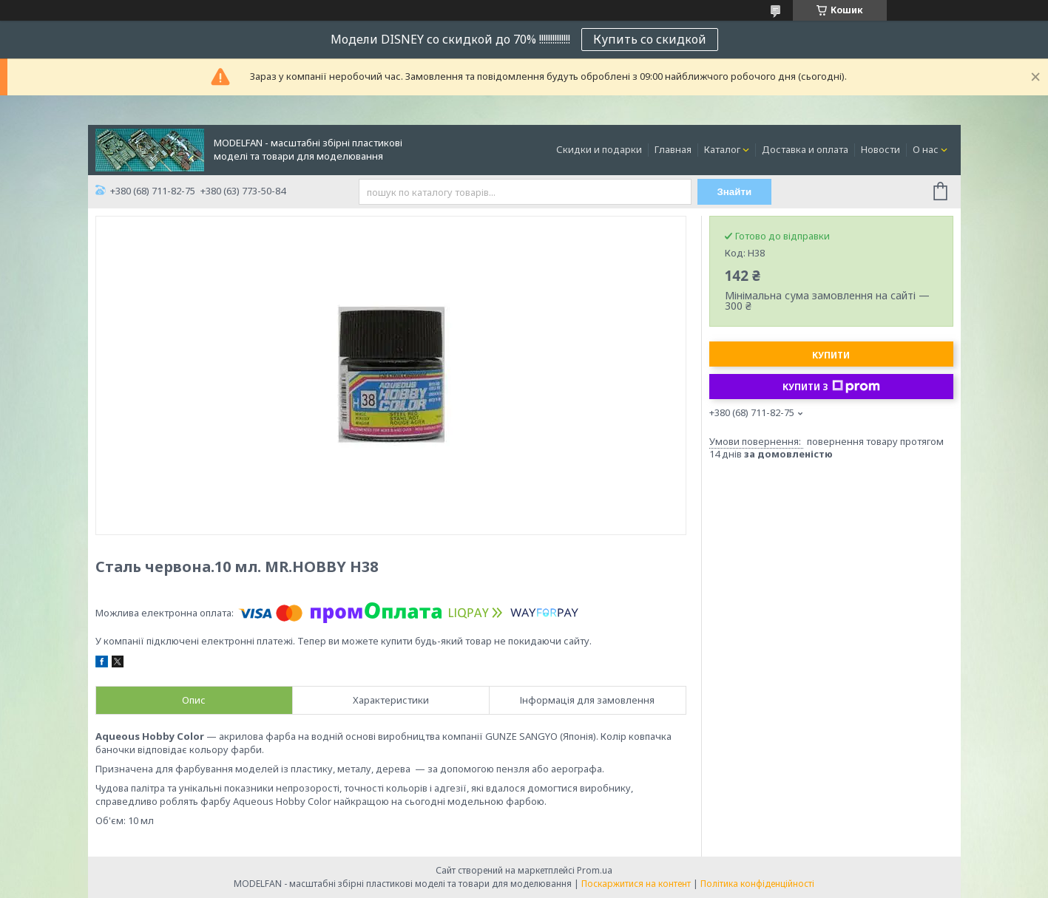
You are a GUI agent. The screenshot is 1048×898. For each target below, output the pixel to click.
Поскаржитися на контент (636, 883)
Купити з (831, 386)
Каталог (722, 149)
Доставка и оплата (805, 149)
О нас (926, 149)
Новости (880, 149)
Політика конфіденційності (757, 883)
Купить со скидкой (649, 39)
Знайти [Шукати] (734, 191)
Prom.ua (594, 870)
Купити (831, 355)
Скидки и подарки (599, 149)
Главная (673, 149)
